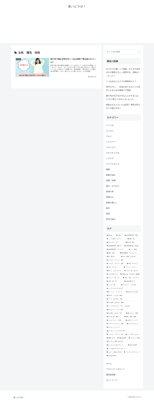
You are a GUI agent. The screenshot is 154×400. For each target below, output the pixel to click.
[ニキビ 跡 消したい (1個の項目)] (132, 270)
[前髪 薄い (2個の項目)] (134, 238)
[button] (139, 52)
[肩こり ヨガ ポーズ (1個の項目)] (114, 270)
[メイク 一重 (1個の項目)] (113, 284)
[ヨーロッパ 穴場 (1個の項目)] (134, 338)
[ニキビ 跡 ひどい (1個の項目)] (112, 274)
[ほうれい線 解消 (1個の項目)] (114, 316)
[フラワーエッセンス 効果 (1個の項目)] (115, 323)
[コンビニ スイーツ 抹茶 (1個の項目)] (116, 263)
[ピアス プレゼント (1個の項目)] (133, 323)
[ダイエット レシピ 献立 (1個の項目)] (123, 309)
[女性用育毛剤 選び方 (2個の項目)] (114, 245)
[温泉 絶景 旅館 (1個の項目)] (132, 316)
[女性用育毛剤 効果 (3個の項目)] (132, 235)
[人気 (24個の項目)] (119, 235)
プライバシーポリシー (115, 369)
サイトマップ (111, 380)
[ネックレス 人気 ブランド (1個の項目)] (116, 345)
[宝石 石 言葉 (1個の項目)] (134, 345)
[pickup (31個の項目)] (110, 235)
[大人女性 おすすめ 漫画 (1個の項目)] (123, 302)
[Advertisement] (77, 28)
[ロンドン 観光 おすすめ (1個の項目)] (114, 352)
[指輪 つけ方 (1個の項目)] (111, 338)
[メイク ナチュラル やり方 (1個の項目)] (123, 288)
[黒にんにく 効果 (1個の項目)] (133, 313)
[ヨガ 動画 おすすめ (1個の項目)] (130, 256)
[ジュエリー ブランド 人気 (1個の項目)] (115, 334)
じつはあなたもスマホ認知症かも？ (121, 81)
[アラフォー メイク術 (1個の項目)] (130, 284)
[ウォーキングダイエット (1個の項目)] (132, 352)
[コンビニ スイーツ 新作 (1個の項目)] (123, 260)
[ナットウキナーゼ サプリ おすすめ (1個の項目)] (123, 306)
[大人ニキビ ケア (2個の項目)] (115, 242)
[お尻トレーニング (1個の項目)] (133, 320)
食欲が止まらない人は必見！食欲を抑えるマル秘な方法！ (123, 106)
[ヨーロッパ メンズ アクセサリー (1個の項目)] (123, 331)
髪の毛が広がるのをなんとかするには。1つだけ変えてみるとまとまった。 (123, 97)
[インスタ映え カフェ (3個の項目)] (116, 238)
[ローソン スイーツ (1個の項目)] (132, 267)
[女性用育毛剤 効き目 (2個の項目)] (132, 245)
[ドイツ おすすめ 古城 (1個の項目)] (123, 299)
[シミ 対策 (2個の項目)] (134, 249)
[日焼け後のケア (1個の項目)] (132, 281)
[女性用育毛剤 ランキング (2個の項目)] (117, 249)
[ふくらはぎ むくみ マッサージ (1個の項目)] (123, 348)
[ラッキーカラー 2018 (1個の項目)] (115, 320)
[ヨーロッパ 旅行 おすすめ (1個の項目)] (123, 341)
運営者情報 (111, 375)
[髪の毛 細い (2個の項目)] (133, 242)
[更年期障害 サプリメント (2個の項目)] (130, 253)
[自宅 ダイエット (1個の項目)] (133, 263)
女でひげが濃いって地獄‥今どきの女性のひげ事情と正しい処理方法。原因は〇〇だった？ (123, 72)
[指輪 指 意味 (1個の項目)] (122, 338)
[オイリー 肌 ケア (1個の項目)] (114, 277)
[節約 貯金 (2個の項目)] (112, 253)
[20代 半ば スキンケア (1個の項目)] (131, 277)
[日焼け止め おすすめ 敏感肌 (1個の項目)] (130, 274)
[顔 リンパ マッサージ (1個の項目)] (115, 292)
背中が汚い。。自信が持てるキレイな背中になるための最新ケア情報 (123, 88)
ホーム (109, 364)
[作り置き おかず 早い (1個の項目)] (115, 313)
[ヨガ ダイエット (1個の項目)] (114, 267)
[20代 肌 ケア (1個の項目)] (114, 281)
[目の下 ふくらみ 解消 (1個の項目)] (123, 295)
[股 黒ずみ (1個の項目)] (113, 256)
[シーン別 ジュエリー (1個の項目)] (133, 334)
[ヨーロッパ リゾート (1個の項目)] (123, 327)
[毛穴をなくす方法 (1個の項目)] (133, 292)
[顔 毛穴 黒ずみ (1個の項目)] (123, 355)
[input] (123, 51)
